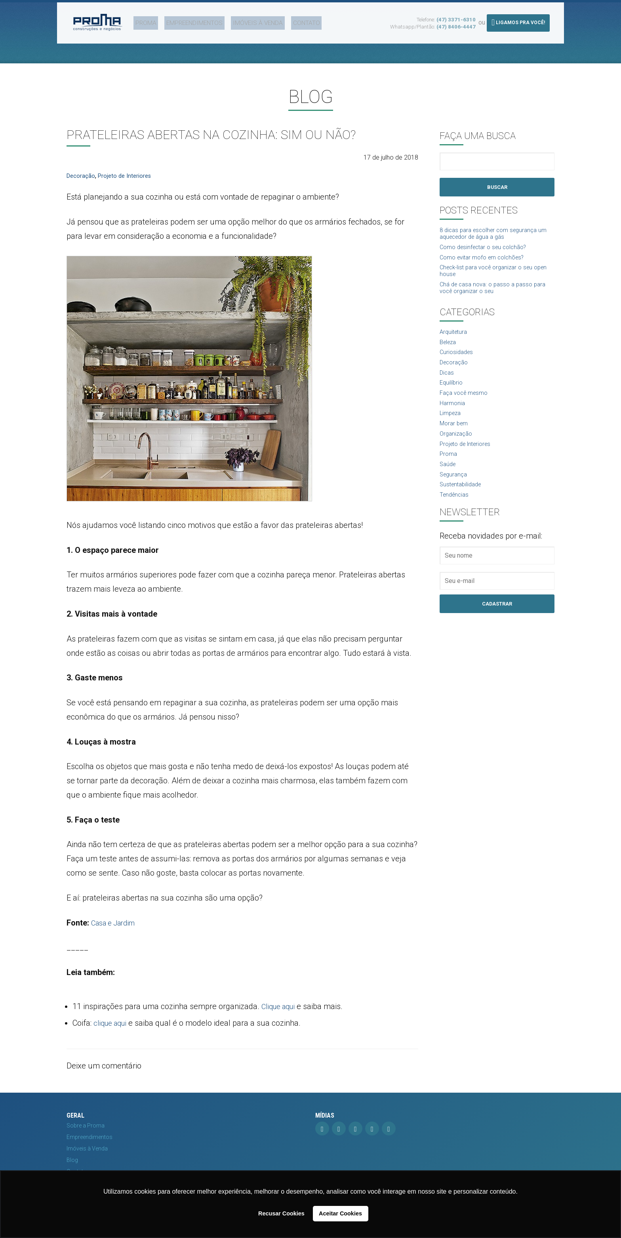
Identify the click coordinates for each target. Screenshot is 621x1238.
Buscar (497, 187)
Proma (139, 21)
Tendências (455, 515)
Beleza (449, 350)
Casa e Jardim (116, 923)
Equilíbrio (452, 394)
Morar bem (455, 438)
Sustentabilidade (463, 504)
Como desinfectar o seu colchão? (487, 250)
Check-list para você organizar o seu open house (490, 275)
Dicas (447, 383)
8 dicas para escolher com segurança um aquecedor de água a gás (492, 235)
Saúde (448, 482)
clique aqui (112, 1023)
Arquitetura (455, 339)
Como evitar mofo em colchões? (486, 261)
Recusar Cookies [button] (281, 1213)
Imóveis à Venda (239, 21)
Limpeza (451, 427)
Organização (457, 449)
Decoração (81, 175)
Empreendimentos (182, 21)
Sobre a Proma (86, 1125)
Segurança (455, 493)
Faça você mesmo (466, 405)
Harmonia (453, 416)
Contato (283, 21)
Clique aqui (280, 1006)
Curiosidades (458, 361)
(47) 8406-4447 (456, 25)
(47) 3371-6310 (456, 18)
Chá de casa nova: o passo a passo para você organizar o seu (497, 294)
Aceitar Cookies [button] (340, 1213)
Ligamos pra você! (518, 20)
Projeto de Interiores (127, 175)
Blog (72, 1160)
